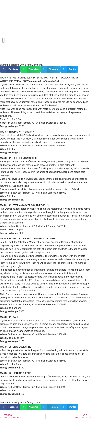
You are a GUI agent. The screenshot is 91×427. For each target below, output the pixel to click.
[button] (10, 69)
